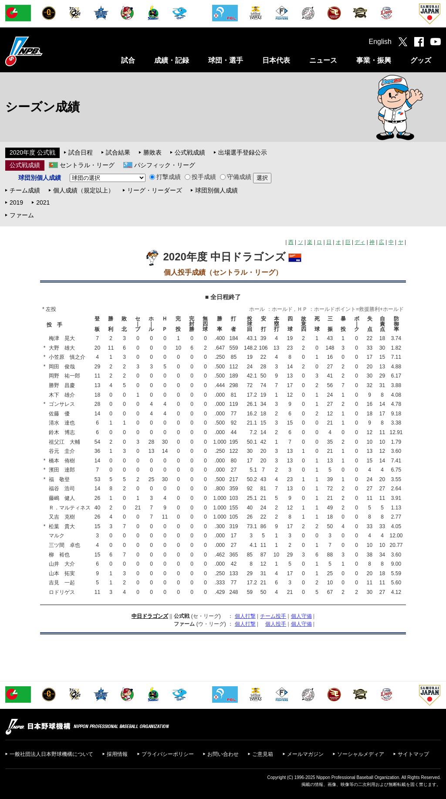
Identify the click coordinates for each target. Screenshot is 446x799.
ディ (360, 242)
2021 (43, 202)
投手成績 (200, 176)
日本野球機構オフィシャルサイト (45, 51)
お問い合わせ (223, 754)
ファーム (22, 215)
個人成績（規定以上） (83, 190)
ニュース (323, 60)
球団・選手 (225, 60)
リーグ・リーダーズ (154, 190)
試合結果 (118, 152)
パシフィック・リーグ (164, 165)
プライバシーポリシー (168, 754)
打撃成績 (165, 176)
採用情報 (117, 754)
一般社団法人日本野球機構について (51, 754)
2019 (16, 202)
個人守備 (301, 616)
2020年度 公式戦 (32, 152)
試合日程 (80, 152)
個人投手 (275, 624)
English (380, 41)
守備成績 (235, 176)
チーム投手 (273, 616)
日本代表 (276, 60)
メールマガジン (305, 754)
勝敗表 (152, 152)
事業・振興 (373, 60)
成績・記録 (171, 60)
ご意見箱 (262, 754)
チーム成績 (25, 190)
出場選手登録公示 (242, 152)
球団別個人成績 (216, 190)
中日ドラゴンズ (150, 616)
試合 (128, 60)
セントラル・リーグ (87, 165)
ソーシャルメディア (360, 754)
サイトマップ (413, 754)
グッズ (420, 60)
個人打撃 (245, 616)
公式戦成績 (190, 152)
